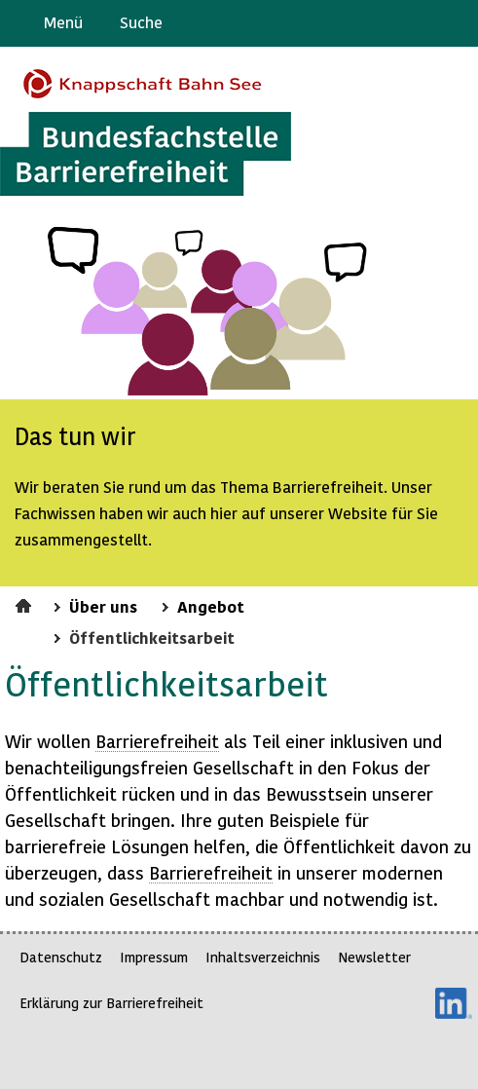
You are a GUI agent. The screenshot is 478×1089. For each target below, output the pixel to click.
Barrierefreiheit (157, 741)
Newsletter (374, 957)
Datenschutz (60, 957)
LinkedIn (453, 1003)
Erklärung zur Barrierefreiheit (111, 1003)
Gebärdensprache (419, 23)
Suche (141, 22)
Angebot (210, 606)
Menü (63, 22)
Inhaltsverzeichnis (262, 957)
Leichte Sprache (455, 23)
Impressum (154, 957)
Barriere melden (381, 23)
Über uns (103, 606)
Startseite (26, 603)
